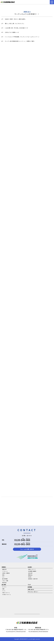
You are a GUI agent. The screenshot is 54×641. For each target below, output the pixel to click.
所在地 (29, 577)
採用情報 (30, 587)
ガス (3, 577)
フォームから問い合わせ (27, 549)
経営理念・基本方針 (33, 579)
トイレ (3, 590)
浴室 (3, 588)
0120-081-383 (22, 544)
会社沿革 (30, 573)
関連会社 (30, 575)
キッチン (4, 587)
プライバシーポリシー (33, 592)
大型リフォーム (6, 592)
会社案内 (30, 567)
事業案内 (4, 567)
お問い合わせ (31, 589)
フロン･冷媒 (5, 580)
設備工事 (4, 569)
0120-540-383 (22, 540)
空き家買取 (5, 579)
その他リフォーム (6, 594)
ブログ (29, 584)
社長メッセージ (32, 569)
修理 (3, 575)
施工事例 (4, 584)
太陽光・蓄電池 (6, 573)
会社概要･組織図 (32, 571)
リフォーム (5, 571)
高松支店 (4, 582)
